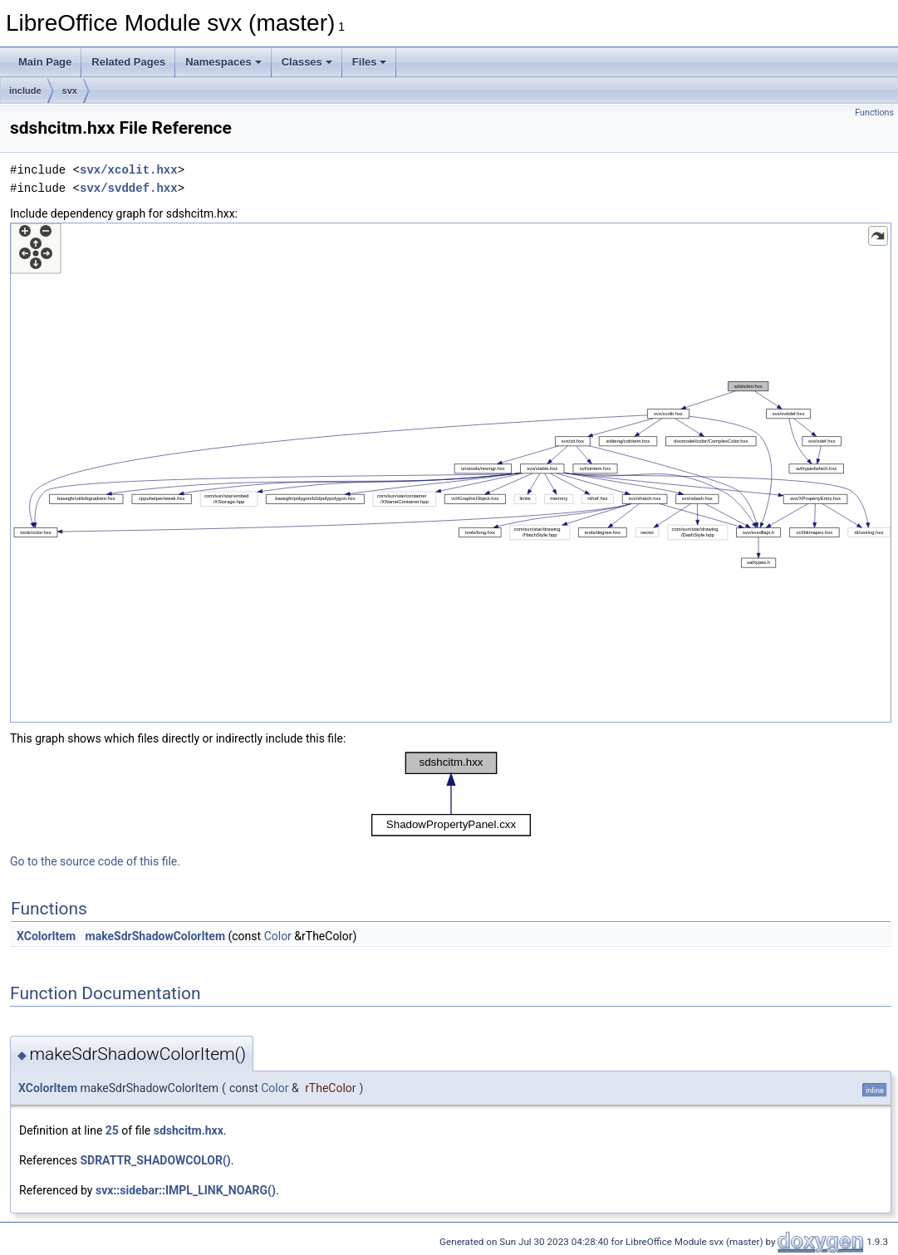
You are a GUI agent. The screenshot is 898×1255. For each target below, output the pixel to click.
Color (278, 936)
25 (112, 1130)
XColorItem (46, 936)
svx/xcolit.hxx (129, 170)
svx (69, 91)
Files (369, 62)
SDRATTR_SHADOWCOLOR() (155, 1160)
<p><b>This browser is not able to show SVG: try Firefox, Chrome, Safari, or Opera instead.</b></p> (451, 472)
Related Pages (128, 62)
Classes (307, 62)
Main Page (44, 62)
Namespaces (223, 62)
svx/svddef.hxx (129, 188)
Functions (874, 112)
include (25, 91)
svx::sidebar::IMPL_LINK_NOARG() (186, 1190)
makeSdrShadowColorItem (156, 936)
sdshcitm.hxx (188, 1130)
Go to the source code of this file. (95, 861)
